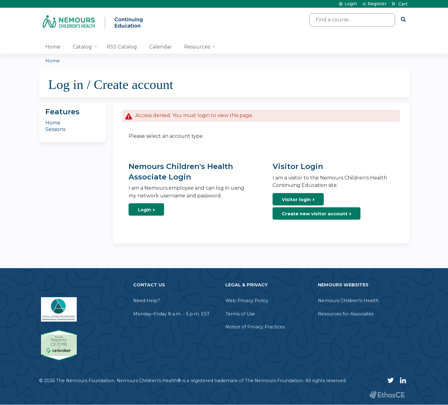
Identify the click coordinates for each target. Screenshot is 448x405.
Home (52, 47)
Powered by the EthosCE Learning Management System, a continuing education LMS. (387, 394)
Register (377, 4)
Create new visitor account (314, 214)
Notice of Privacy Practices (255, 327)
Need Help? (146, 300)
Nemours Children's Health (348, 300)
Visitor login (296, 199)
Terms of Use (240, 314)
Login (350, 4)
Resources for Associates (345, 314)
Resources (197, 47)
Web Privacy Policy (246, 300)
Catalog (82, 47)
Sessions (55, 129)
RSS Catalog (122, 47)
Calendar (160, 47)
